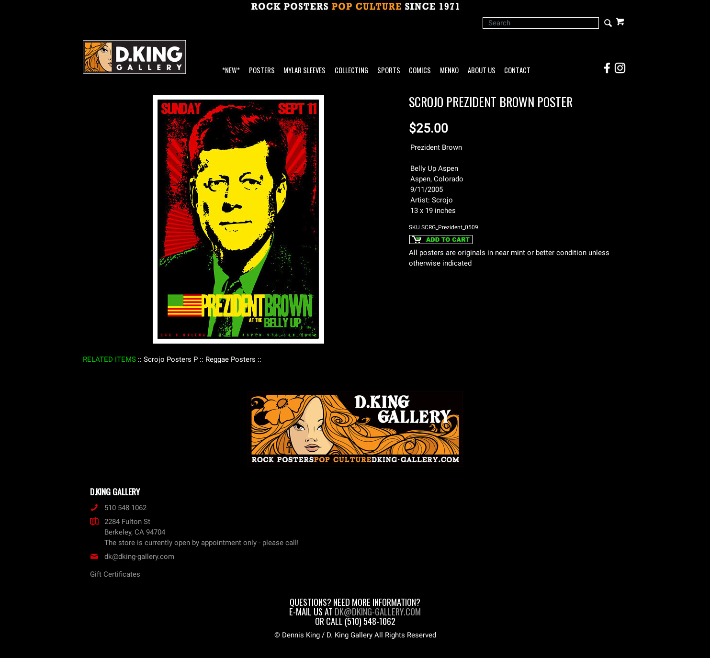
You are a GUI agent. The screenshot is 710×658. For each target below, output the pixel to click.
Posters (262, 70)
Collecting (351, 70)
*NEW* (231, 70)
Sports (388, 70)
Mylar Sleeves (304, 70)
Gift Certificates (115, 574)
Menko (449, 70)
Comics (420, 70)
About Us (482, 70)
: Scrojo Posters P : (171, 359)
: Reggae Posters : (230, 359)
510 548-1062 (118, 507)
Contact (517, 70)
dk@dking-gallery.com (132, 556)
